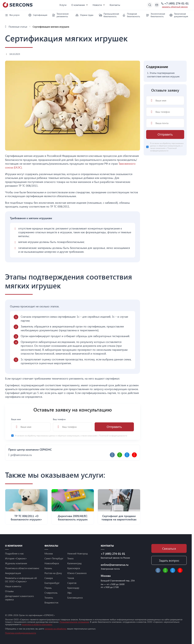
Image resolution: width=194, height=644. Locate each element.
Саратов (71, 582)
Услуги (62, 4)
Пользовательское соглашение (74, 621)
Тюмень (48, 597)
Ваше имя (30, 424)
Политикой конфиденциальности (113, 435)
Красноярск (73, 568)
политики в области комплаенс (37, 624)
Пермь (48, 587)
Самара (48, 578)
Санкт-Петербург (53, 558)
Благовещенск (75, 597)
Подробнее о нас (14, 553)
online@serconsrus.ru (115, 565)
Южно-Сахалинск (77, 573)
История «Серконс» (16, 558)
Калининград (74, 563)
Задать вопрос (169, 560)
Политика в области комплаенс (22, 568)
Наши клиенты (13, 586)
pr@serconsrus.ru (21, 455)
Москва (48, 553)
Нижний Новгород (77, 553)
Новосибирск (51, 563)
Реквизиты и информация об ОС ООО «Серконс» (21, 579)
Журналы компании (16, 563)
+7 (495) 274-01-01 (176, 3)
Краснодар (73, 587)
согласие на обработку (56, 628)
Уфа (69, 592)
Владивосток (51, 602)
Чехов (70, 578)
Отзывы (9, 591)
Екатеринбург (52, 582)
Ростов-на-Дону (53, 573)
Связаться (169, 548)
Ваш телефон (72, 424)
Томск (70, 558)
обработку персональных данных (41, 435)
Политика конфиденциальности (20, 632)
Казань (48, 568)
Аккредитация (13, 573)
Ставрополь (51, 592)
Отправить (114, 427)
